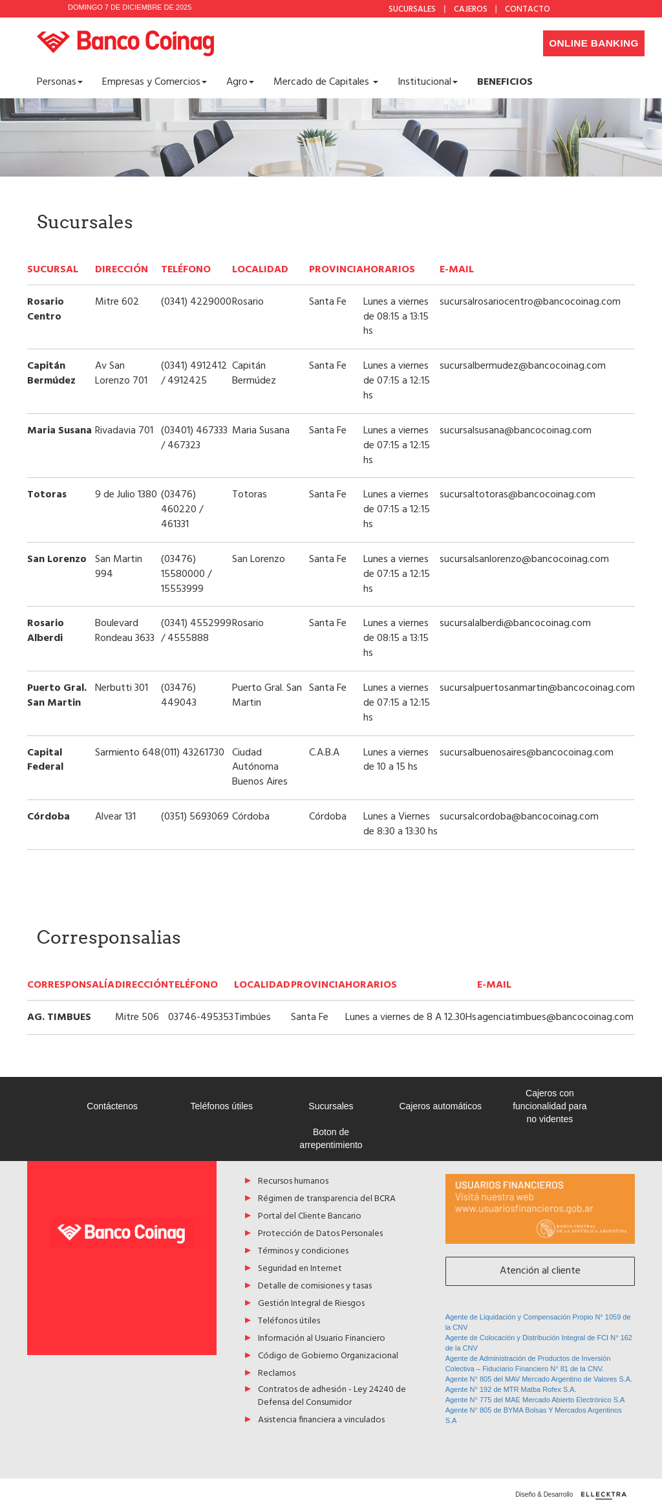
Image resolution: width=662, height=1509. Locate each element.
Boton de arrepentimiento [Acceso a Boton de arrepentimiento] (330, 1138)
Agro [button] (240, 82)
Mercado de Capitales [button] (325, 82)
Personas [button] (60, 82)
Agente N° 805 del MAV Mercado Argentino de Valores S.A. (539, 1379)
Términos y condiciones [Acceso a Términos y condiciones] (303, 1252)
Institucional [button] (428, 82)
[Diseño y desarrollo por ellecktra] (608, 1496)
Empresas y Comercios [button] (154, 82)
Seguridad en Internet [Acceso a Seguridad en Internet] (300, 1269)
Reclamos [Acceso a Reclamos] (276, 1374)
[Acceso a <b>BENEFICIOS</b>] (504, 82)
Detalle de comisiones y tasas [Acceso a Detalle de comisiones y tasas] (315, 1287)
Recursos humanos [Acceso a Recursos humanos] (293, 1182)
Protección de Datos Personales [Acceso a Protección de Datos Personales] (320, 1234)
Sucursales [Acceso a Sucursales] (330, 1106)
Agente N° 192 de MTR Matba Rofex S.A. (511, 1389)
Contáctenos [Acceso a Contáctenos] (112, 1106)
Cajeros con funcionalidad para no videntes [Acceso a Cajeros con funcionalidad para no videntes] (549, 1106)
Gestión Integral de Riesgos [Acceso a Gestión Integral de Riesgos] (311, 1304)
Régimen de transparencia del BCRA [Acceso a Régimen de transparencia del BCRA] (327, 1199)
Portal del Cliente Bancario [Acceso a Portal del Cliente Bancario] (309, 1217)
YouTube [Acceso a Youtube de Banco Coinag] (624, 9)
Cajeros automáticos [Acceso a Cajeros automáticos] (440, 1106)
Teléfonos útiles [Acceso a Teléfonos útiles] (222, 1106)
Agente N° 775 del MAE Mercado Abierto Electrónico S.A (535, 1400)
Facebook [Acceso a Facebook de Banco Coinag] (583, 9)
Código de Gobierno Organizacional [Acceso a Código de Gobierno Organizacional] (328, 1356)
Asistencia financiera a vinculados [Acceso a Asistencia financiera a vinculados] (321, 1421)
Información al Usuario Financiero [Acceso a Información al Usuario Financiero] (321, 1339)
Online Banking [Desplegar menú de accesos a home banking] (593, 43)
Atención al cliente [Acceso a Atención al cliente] (540, 1271)
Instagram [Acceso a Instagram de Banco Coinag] (604, 9)
